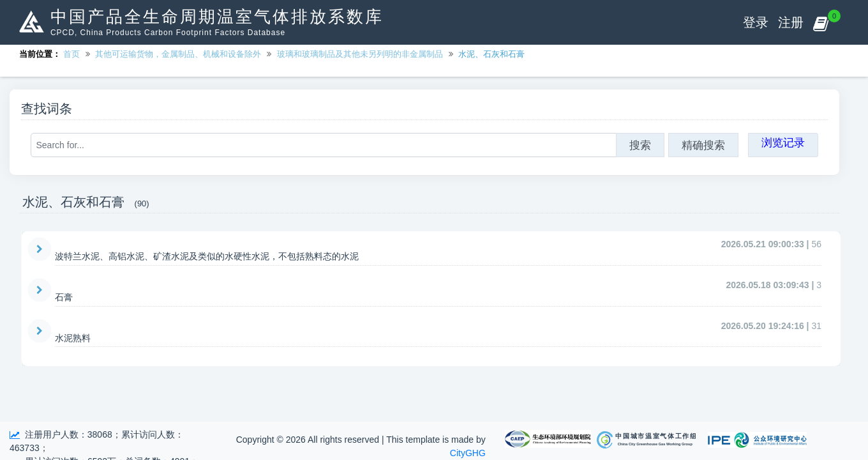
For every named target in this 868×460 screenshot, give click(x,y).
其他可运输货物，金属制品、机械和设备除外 (178, 54)
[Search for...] (324, 145)
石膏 (64, 297)
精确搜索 (703, 145)
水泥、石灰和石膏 (491, 54)
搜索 (640, 145)
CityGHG (468, 453)
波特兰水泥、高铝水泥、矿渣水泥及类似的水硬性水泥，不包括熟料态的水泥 (207, 256)
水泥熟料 (73, 338)
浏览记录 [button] (783, 142)
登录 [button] (755, 22)
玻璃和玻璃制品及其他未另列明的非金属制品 (360, 54)
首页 (71, 54)
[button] (820, 22)
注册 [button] (791, 22)
